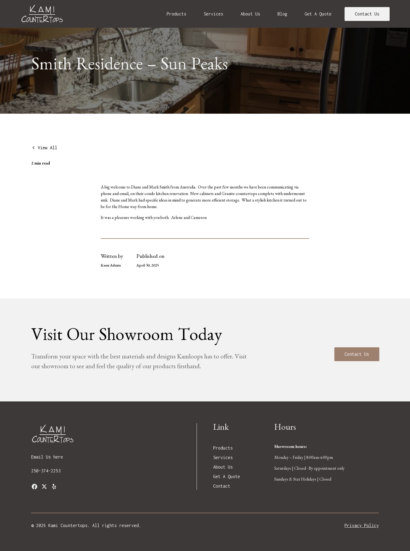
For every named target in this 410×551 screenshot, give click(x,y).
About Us (250, 13)
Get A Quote (318, 13)
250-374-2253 (46, 470)
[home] (42, 13)
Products (176, 13)
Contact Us (367, 13)
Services (213, 13)
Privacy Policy (362, 525)
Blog (282, 13)
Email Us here (47, 456)
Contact (221, 486)
